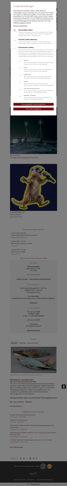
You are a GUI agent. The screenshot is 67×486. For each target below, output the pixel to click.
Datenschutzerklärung (20, 26)
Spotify (26, 81)
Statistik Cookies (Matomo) (27, 39)
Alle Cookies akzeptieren (33, 109)
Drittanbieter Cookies (26, 47)
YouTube (26, 60)
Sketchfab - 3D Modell (30, 95)
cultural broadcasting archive (32, 88)
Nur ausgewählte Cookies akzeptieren (33, 104)
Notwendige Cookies (25, 30)
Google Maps (27, 74)
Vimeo (25, 67)
